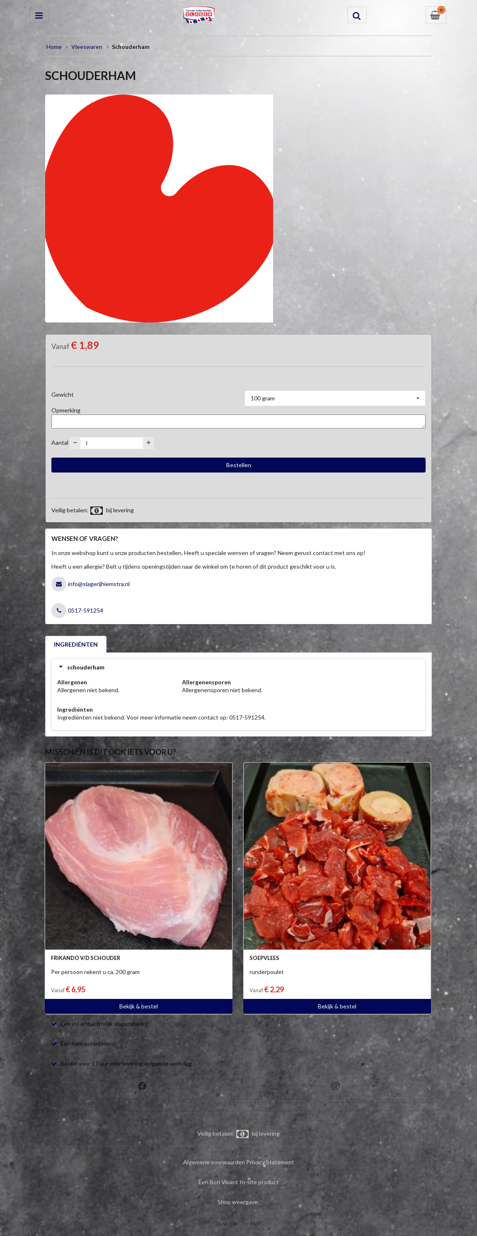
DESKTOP (226, 1223)
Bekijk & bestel (138, 1006)
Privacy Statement (270, 1162)
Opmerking (65, 410)
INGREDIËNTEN (76, 644)
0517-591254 (85, 610)
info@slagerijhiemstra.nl (99, 583)
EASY (255, 1223)
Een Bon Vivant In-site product (239, 1181)
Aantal (59, 442)
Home (54, 46)
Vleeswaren (86, 46)
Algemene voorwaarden (214, 1162)
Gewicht (62, 394)
